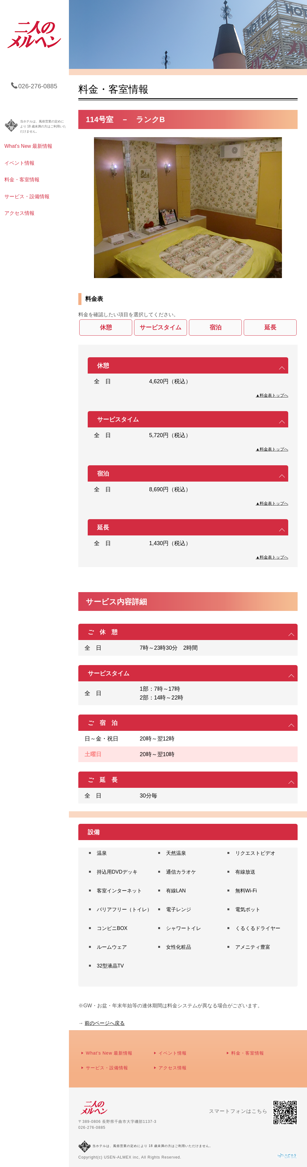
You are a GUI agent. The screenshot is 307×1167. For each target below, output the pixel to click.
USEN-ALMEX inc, (122, 1157)
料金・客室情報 (21, 179)
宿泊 (215, 327)
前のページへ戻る (105, 1023)
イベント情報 (19, 163)
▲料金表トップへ (272, 395)
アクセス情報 (19, 213)
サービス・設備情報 (26, 196)
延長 (270, 327)
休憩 (106, 327)
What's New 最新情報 (28, 146)
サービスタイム (160, 327)
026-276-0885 (92, 1127)
